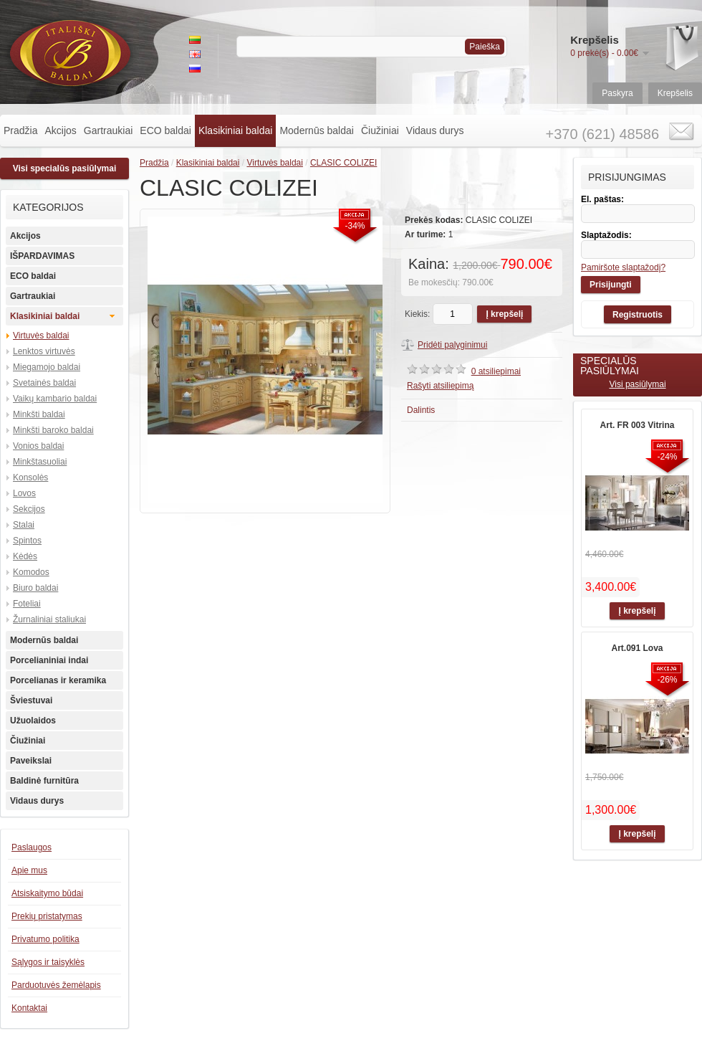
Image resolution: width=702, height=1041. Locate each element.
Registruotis (637, 315)
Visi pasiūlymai (637, 384)
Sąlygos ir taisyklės (48, 962)
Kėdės (25, 556)
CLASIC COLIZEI (343, 163)
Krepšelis (675, 93)
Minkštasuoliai (40, 462)
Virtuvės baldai (41, 336)
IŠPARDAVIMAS (42, 256)
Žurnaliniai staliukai (49, 619)
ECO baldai (165, 130)
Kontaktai (29, 1008)
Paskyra (617, 93)
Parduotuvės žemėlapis (56, 985)
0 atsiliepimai (496, 371)
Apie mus (29, 870)
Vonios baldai (38, 446)
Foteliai (27, 604)
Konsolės (30, 477)
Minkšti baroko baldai (53, 430)
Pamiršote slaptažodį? (623, 267)
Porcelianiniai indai (49, 660)
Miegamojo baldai (46, 367)
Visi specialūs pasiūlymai (65, 168)
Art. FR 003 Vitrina (637, 425)
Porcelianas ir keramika (58, 680)
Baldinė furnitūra (44, 781)
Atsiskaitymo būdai (47, 893)
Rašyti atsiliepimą (440, 386)
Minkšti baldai (39, 414)
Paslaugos (31, 847)
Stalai (23, 525)
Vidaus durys (435, 130)
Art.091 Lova (637, 648)
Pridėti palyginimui (452, 345)
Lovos (24, 493)
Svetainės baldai (44, 383)
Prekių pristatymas (46, 916)
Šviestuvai (31, 700)
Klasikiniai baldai (235, 130)
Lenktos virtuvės (44, 351)
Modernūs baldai (316, 130)
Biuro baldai (35, 588)
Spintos (27, 541)
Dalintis (421, 410)
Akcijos (60, 130)
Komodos (31, 572)
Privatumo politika (45, 939)
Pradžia (20, 130)
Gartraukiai (108, 130)
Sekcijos (29, 509)
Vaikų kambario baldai (55, 399)
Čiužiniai (380, 130)
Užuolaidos (33, 721)
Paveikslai (31, 761)
